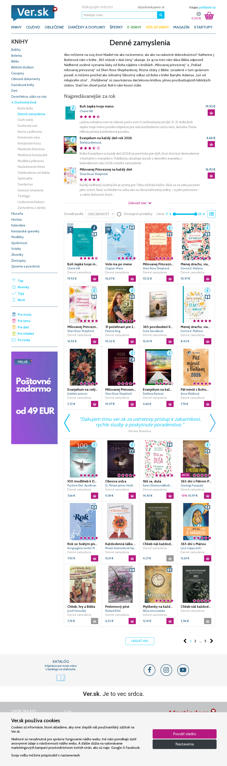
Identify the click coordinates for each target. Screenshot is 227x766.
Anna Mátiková (190, 393)
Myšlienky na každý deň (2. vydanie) (158, 607)
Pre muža (24, 315)
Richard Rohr (113, 610)
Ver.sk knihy (157, 27)
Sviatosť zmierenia (31, 190)
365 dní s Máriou (193, 544)
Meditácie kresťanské (32, 155)
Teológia (24, 196)
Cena (160, 214)
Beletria (16, 56)
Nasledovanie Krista (31, 167)
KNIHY (16, 27)
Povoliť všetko (184, 734)
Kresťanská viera (29, 137)
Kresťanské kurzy (29, 143)
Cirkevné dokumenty (25, 79)
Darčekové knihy (22, 85)
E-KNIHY (134, 27)
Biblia (15, 61)
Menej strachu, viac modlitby (196, 327)
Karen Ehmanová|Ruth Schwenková (158, 485)
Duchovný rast (27, 126)
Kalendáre (18, 225)
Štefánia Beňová (90, 142)
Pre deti (23, 327)
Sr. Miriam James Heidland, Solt (120, 485)
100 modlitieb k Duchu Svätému (82, 481)
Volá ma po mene (118, 264)
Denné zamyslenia (31, 114)
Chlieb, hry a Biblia (81, 607)
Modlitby (17, 237)
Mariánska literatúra (31, 149)
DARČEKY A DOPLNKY (86, 27)
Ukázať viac (140, 641)
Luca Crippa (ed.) (191, 548)
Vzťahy (16, 249)
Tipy (21, 293)
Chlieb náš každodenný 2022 (196, 607)
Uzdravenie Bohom (31, 202)
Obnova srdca (115, 481)
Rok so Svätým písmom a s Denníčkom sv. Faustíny (82, 544)
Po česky (24, 340)
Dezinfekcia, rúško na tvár (29, 97)
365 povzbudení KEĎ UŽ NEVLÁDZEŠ (158, 327)
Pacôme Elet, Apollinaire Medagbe (82, 485)
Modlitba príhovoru (31, 161)
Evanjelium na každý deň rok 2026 (106, 138)
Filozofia (17, 214)
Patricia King (112, 331)
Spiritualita (25, 178)
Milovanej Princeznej (158, 264)
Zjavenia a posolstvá (25, 266)
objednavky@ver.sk (151, 7)
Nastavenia (185, 744)
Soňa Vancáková (153, 331)
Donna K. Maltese (192, 268)
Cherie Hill (86, 111)
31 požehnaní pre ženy (120, 327)
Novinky (23, 287)
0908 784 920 (23, 711)
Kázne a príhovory (30, 132)
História (16, 220)
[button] (73, 108)
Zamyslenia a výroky (32, 208)
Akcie (21, 300)
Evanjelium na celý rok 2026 (82, 389)
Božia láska (25, 108)
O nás (68, 711)
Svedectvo (25, 184)
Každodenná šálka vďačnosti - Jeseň (120, 544)
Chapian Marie (114, 268)
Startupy (203, 27)
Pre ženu (24, 321)
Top (20, 281)
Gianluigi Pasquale (192, 485)
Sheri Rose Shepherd (94, 174)
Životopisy (18, 261)
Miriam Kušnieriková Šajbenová (120, 548)
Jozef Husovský (76, 610)
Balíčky (16, 50)
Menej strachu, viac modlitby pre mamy (196, 264)
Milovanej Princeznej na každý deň (106, 169)
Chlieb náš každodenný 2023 (158, 544)
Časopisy (17, 73)
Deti (14, 91)
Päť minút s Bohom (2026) (196, 389)
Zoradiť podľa (73, 214)
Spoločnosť (19, 243)
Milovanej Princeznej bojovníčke (120, 389)
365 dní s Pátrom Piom (196, 481)
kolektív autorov (77, 393)
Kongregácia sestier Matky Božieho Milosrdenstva (82, 548)
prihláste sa (207, 7)
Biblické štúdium (22, 67)
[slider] (174, 214)
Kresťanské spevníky (25, 231)
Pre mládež (26, 334)
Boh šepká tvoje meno (97, 106)
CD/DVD (33, 27)
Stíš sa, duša (152, 481)
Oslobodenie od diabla (34, 173)
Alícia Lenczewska (154, 610)
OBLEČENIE (54, 27)
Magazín (181, 27)
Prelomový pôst (117, 607)
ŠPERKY (116, 27)
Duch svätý (25, 120)
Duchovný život (23, 102)
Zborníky (17, 255)
